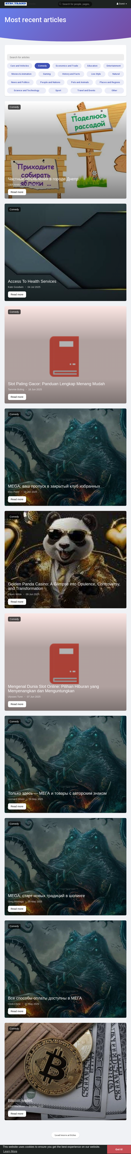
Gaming (47, 74)
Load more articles (65, 1135)
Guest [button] (122, 3)
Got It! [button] (119, 1149)
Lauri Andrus (15, 184)
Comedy (42, 65)
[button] (75, 4)
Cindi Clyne (14, 1004)
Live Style (96, 74)
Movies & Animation (21, 74)
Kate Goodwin (16, 287)
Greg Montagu (16, 901)
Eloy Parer (14, 491)
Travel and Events (86, 90)
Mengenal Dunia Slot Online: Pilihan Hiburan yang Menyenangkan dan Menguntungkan (53, 688)
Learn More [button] (10, 1151)
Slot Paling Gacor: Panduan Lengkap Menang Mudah (56, 383)
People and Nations (50, 82)
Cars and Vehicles (19, 65)
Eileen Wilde (15, 594)
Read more (17, 192)
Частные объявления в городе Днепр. (44, 179)
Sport (58, 90)
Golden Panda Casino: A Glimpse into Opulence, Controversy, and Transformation (64, 586)
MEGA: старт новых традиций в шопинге (46, 895)
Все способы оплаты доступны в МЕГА (45, 998)
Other (114, 90)
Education (92, 65)
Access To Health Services (32, 281)
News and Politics (20, 82)
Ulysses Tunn (15, 696)
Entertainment (114, 65)
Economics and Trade (67, 65)
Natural (116, 74)
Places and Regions (110, 82)
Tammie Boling (16, 389)
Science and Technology (26, 90)
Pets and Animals (80, 82)
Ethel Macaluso (16, 1106)
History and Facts (71, 74)
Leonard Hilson (16, 799)
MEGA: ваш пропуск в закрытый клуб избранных (54, 486)
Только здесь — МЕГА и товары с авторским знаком (57, 793)
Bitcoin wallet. (20, 1100)
